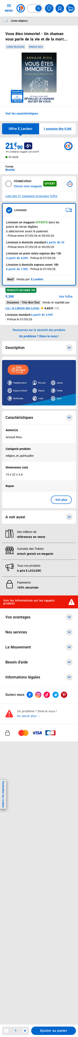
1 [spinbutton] (15, 1030)
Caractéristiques (39, 417)
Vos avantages (39, 617)
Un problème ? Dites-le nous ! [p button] (39, 336)
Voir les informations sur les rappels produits (28, 602)
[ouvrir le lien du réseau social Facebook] (30, 695)
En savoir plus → (28, 716)
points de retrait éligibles (22, 226)
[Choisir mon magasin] (49, 8)
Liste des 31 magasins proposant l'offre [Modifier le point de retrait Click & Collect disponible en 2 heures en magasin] (31, 196)
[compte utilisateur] (60, 8)
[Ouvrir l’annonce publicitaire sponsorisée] (39, 382)
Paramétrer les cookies (3, 794)
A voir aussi (39, 517)
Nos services (39, 632)
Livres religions (15, 47)
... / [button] (5, 21)
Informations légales (39, 677)
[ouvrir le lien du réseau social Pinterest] (64, 695)
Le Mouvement (39, 647)
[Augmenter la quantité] (25, 1031)
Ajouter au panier (53, 1030)
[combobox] (35, 8)
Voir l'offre (66, 296)
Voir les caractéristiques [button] (21, 113)
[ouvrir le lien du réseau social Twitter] (55, 695)
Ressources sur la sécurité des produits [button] (39, 329)
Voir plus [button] (61, 499)
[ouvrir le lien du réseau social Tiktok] (47, 695)
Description (39, 347)
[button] (57, 128)
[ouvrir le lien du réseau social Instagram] (38, 695)
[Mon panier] (70, 8)
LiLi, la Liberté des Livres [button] (22, 308)
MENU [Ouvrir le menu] (9, 8)
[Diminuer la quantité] (6, 1031)
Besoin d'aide (39, 662)
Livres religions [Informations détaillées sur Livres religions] (19, 20)
